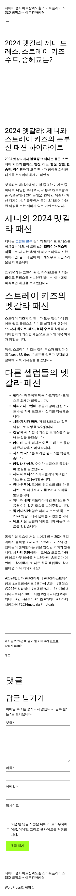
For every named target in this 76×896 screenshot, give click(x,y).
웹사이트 (12, 805)
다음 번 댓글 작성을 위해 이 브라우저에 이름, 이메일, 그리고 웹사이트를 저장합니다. (39, 829)
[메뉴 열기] (7, 22)
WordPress (13, 887)
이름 (10, 768)
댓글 (10, 723)
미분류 (54, 641)
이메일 (12, 786)
